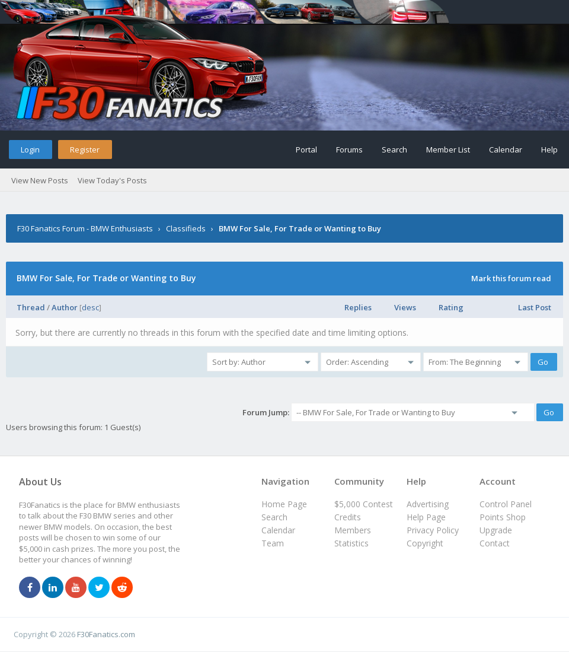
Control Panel (506, 504)
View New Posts (39, 180)
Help (549, 149)
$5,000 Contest (363, 504)
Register (85, 149)
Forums (349, 149)
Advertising (428, 504)
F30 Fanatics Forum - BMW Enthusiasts (85, 228)
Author (65, 307)
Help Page (426, 517)
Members (352, 530)
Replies (358, 307)
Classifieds (186, 228)
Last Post (534, 307)
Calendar (505, 149)
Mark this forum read (511, 278)
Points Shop (503, 517)
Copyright (425, 543)
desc (90, 307)
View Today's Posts (112, 180)
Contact (495, 543)
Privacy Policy (433, 530)
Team (272, 543)
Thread (31, 307)
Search (394, 149)
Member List (448, 149)
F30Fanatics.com (106, 634)
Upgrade (496, 530)
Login (30, 149)
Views (405, 307)
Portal (306, 149)
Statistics (351, 543)
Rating (451, 307)
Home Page (284, 504)
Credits (347, 517)
